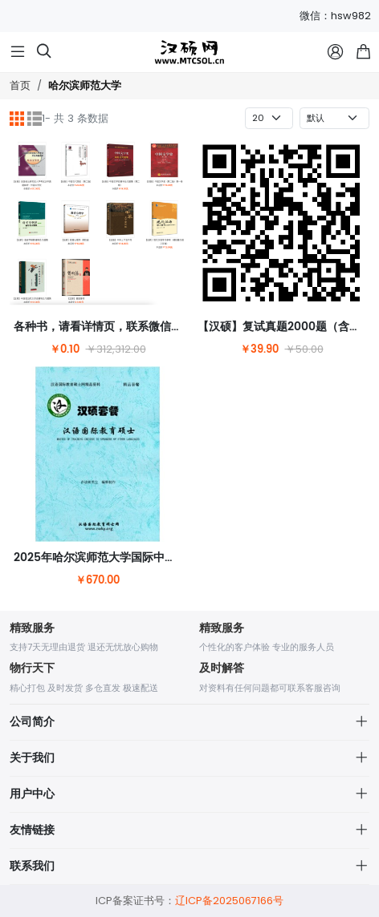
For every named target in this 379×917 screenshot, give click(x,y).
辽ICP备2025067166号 (229, 900)
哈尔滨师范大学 (84, 86)
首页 (20, 85)
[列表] (34, 119)
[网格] (17, 119)
